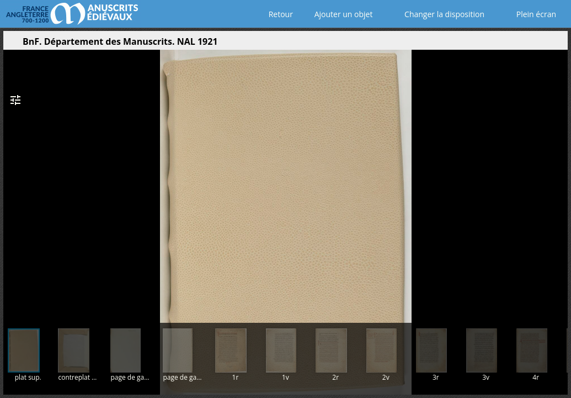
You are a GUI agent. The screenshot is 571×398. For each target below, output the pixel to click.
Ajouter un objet (341, 14)
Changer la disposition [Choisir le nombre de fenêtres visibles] (436, 14)
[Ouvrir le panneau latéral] (11, 44)
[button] (507, 44)
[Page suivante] (556, 182)
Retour (278, 14)
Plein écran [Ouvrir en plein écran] (528, 14)
